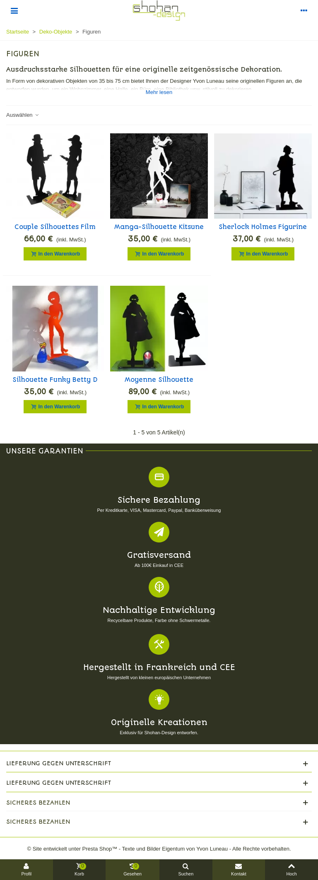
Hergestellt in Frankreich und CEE (159, 667)
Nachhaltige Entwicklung (159, 610)
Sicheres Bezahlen (38, 802)
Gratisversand (159, 555)
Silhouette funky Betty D (55, 379)
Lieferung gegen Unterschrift (58, 763)
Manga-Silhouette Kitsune (159, 227)
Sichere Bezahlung (159, 500)
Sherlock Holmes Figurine (263, 227)
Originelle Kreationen (159, 722)
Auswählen (22, 115)
